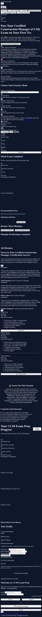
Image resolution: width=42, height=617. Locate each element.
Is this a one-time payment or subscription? (15, 416)
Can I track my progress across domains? (14, 417)
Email (2, 592)
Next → (16, 132)
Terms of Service (22, 613)
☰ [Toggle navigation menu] (2, 612)
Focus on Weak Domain (22, 230)
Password (3, 594)
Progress (23, 10)
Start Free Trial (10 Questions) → (11, 44)
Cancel (21, 610)
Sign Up (31, 599)
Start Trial (21, 330)
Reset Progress (37, 429)
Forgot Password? (36, 596)
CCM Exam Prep (6, 1)
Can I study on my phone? (10, 421)
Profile (13, 12)
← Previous (5, 132)
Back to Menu (21, 222)
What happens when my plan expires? (13, 419)
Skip (11, 132)
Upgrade (5, 12)
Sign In (3, 7)
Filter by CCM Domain (8, 90)
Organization (5, 553)
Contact (3, 613)
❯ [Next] (2, 310)
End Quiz (21, 152)
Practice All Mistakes (7, 230)
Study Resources (23, 12)
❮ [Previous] (2, 265)
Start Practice (13, 10)
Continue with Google (21, 606)
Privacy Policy (11, 613)
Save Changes (6, 555)
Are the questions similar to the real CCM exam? (17, 414)
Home (4, 10)
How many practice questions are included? (15, 412)
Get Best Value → (21, 354)
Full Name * (4, 549)
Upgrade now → (29, 119)
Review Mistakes (34, 10)
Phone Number (5, 551)
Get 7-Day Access (21, 374)
